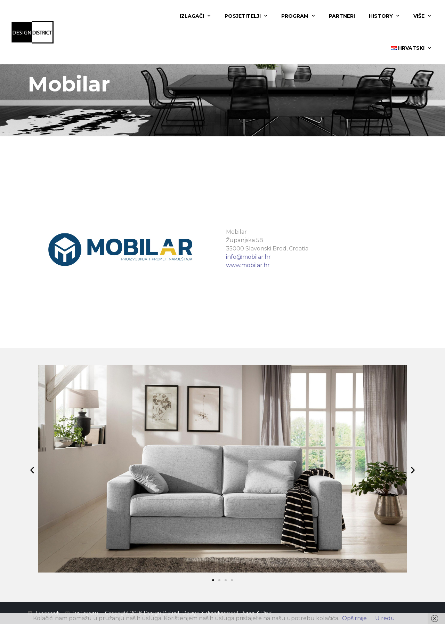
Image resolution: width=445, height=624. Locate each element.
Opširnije (354, 618)
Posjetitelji (246, 16)
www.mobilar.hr (248, 265)
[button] (32, 470)
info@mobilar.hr (248, 257)
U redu (385, 618)
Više (422, 16)
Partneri (342, 16)
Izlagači (195, 16)
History (384, 16)
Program (298, 16)
